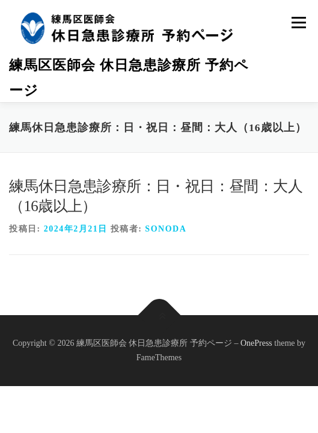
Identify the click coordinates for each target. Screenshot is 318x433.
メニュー (298, 22)
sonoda (165, 228)
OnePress (256, 343)
